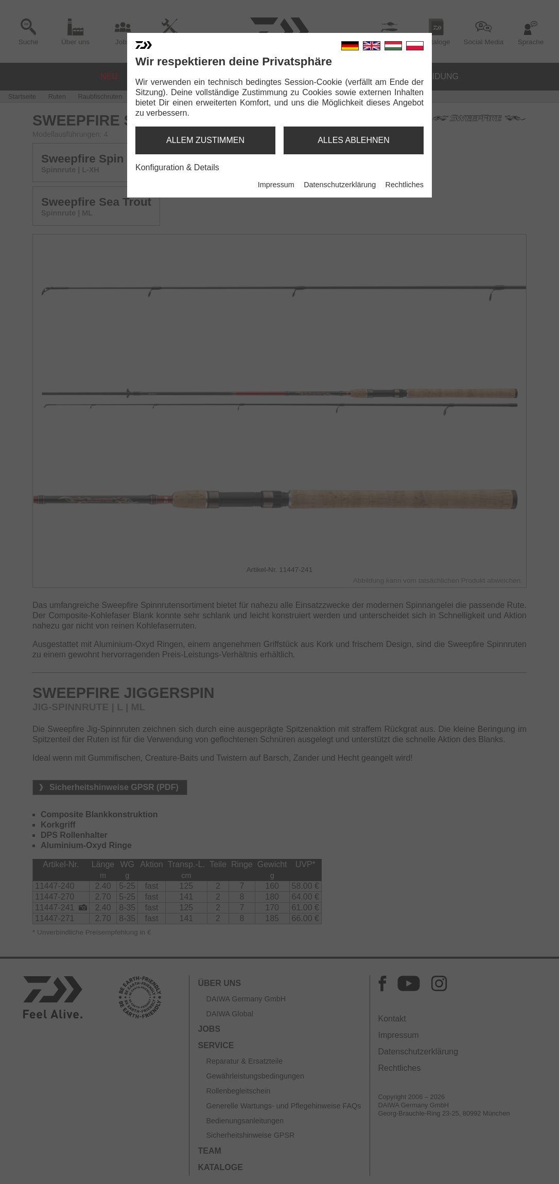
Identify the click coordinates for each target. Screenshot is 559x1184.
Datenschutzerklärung (340, 185)
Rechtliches (405, 185)
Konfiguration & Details (177, 167)
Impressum (276, 185)
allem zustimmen (205, 140)
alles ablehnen (354, 140)
